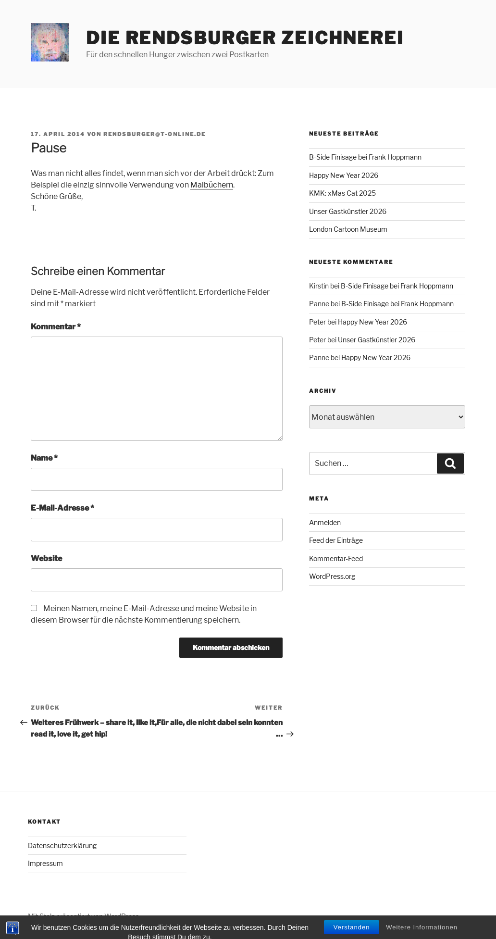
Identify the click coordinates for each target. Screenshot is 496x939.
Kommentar (56, 326)
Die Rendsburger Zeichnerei (245, 38)
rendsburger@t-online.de (154, 134)
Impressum (45, 863)
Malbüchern (211, 184)
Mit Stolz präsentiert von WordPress (83, 916)
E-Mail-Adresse (62, 508)
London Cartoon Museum (348, 229)
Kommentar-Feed (336, 558)
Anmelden (325, 522)
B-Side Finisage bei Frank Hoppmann (365, 157)
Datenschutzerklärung (62, 845)
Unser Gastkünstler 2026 (347, 211)
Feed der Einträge (336, 540)
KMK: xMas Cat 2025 (342, 193)
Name (44, 458)
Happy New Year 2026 (343, 175)
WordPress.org (332, 576)
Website (46, 558)
